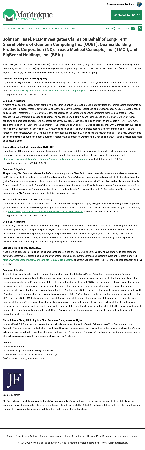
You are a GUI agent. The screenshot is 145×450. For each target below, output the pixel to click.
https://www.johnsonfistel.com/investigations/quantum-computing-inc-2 (50, 90)
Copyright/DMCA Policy (99, 436)
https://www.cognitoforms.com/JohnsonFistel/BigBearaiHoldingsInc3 (38, 260)
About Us (70, 28)
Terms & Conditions (74, 436)
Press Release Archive (26, 436)
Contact (57, 28)
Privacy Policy (121, 436)
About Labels (43, 28)
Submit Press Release (51, 436)
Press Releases (25, 28)
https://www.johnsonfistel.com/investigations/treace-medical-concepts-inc (45, 211)
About (10, 436)
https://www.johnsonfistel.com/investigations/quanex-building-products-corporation (45, 159)
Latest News (9, 28)
